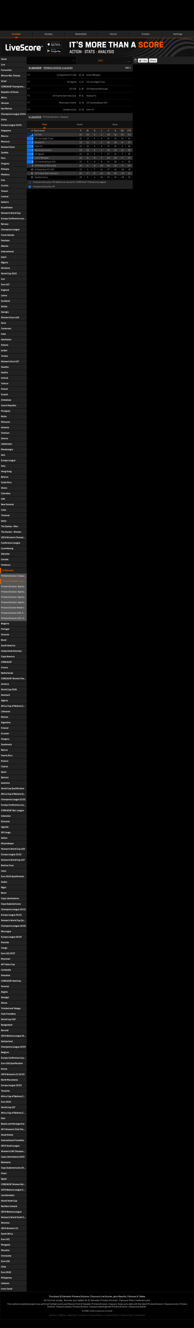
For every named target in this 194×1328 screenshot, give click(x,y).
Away (114, 124)
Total (44, 124)
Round (50, 60)
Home (80, 124)
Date (100, 60)
